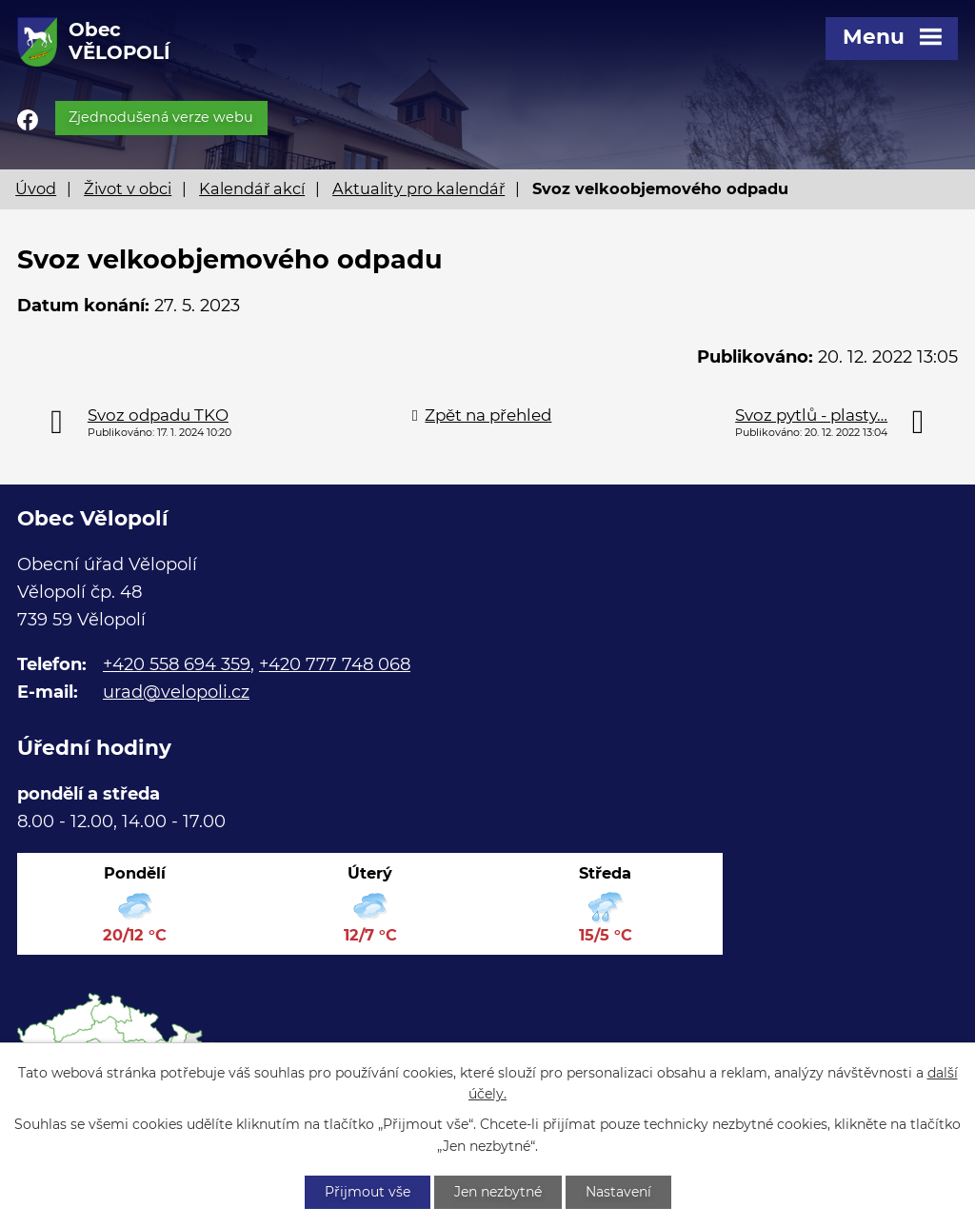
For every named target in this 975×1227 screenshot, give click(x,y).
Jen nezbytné (498, 1191)
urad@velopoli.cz (176, 692)
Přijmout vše (367, 1191)
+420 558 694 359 (176, 664)
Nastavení (618, 1191)
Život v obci (127, 188)
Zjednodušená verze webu (161, 117)
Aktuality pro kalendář (418, 188)
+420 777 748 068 (334, 664)
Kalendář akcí (252, 188)
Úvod (35, 188)
